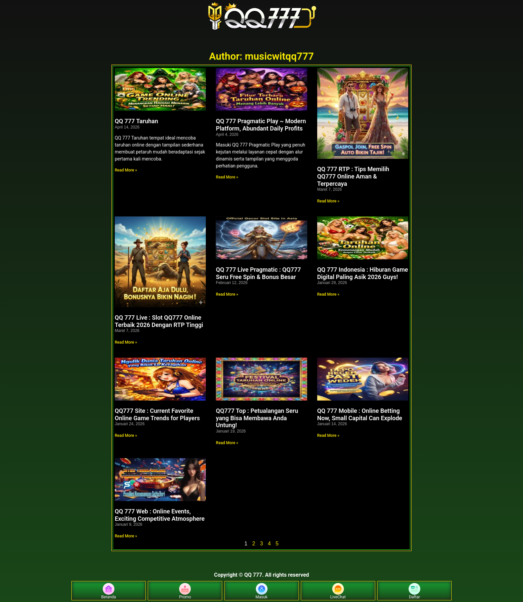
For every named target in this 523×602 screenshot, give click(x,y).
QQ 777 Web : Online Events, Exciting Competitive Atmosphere (159, 515)
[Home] (261, 16)
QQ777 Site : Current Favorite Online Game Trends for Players (157, 414)
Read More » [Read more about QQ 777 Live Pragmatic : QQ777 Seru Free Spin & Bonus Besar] (227, 294)
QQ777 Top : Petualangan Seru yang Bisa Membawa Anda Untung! (257, 418)
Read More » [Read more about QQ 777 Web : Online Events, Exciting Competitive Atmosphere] (126, 536)
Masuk (261, 591)
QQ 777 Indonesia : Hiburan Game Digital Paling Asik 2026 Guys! (362, 273)
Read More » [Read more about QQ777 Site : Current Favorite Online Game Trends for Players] (126, 435)
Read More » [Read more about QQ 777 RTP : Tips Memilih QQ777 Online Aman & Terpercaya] (328, 201)
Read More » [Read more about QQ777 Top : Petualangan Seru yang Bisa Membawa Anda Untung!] (227, 443)
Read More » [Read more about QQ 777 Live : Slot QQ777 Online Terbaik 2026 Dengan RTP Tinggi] (126, 342)
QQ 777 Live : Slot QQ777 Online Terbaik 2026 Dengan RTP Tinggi (159, 321)
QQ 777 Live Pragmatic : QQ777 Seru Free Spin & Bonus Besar (258, 273)
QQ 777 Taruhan (136, 121)
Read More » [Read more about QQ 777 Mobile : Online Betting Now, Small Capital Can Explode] (328, 435)
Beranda (108, 591)
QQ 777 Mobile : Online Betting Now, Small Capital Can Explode (359, 414)
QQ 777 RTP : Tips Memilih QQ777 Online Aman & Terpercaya (353, 176)
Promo (185, 591)
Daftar (414, 591)
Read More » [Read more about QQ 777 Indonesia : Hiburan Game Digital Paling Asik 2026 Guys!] (328, 294)
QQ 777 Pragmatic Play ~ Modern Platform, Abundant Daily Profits (261, 125)
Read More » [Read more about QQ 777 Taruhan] (126, 170)
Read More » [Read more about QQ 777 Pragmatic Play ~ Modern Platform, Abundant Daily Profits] (227, 177)
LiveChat (338, 591)
